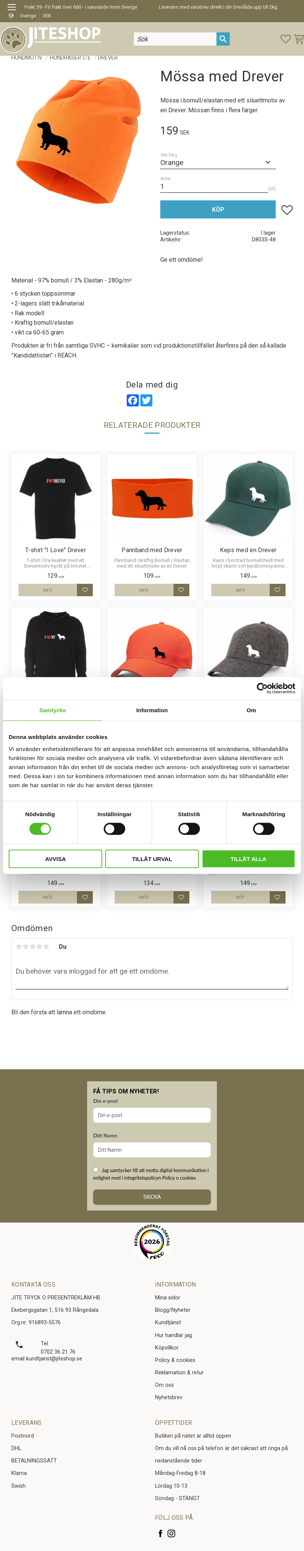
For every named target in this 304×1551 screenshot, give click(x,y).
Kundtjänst (168, 1322)
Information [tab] (152, 710)
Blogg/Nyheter (172, 1310)
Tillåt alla (248, 858)
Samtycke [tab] (52, 710)
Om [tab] (251, 710)
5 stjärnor (46, 946)
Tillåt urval (152, 858)
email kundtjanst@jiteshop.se (46, 1359)
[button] (14, 8)
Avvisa (55, 858)
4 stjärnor (39, 946)
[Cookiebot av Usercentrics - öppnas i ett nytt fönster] (262, 688)
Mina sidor (167, 1298)
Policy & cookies (175, 1360)
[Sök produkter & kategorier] (175, 39)
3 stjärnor (32, 946)
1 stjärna (18, 946)
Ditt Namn (105, 1135)
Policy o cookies (179, 1178)
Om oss (164, 1385)
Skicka (152, 1197)
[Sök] (223, 39)
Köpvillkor (167, 1348)
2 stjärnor (25, 946)
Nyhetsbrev (169, 1397)
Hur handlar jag (173, 1335)
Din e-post (105, 1101)
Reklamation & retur (179, 1372)
